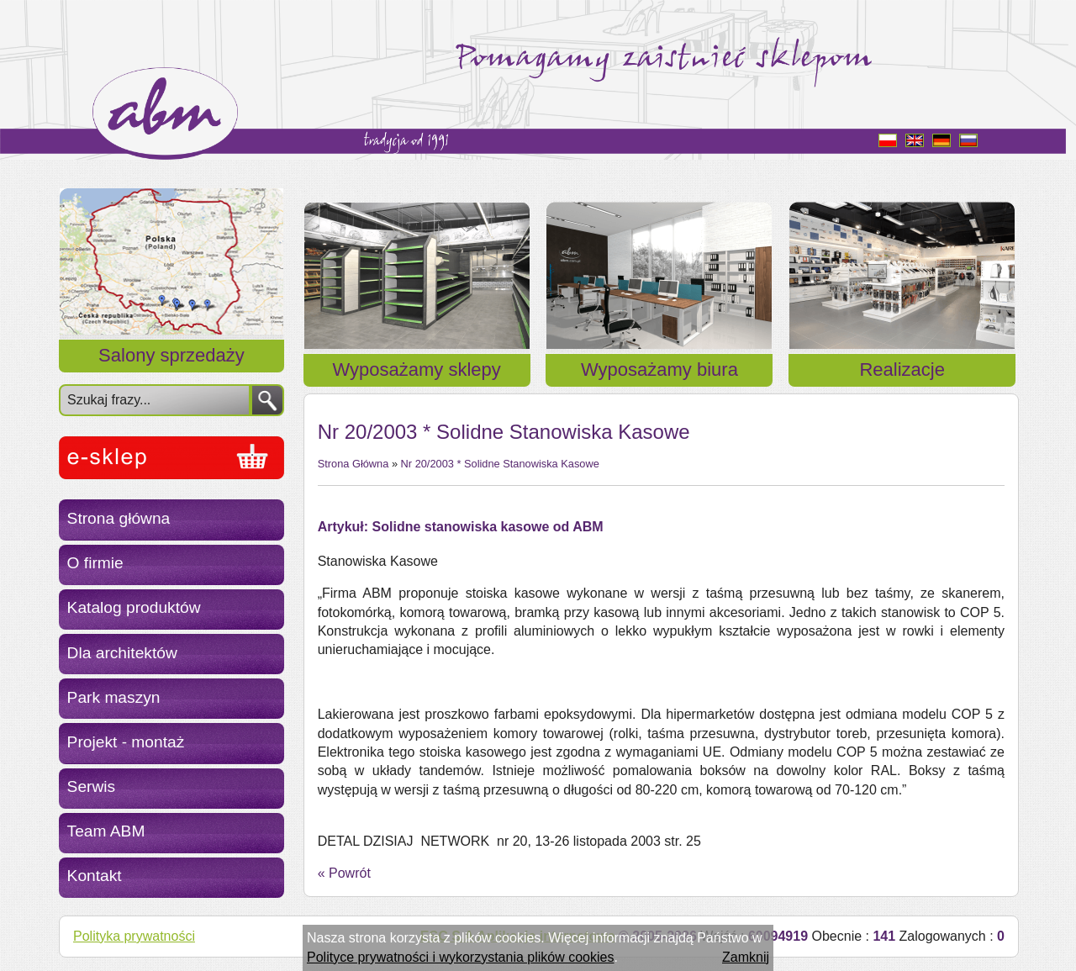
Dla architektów (122, 653)
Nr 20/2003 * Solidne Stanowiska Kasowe (500, 463)
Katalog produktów (134, 607)
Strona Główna (353, 463)
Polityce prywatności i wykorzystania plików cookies (460, 957)
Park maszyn (114, 697)
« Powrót (344, 873)
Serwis (91, 786)
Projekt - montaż (126, 742)
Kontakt (94, 875)
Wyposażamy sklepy (417, 369)
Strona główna (119, 518)
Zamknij (745, 957)
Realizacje (902, 369)
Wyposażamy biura (659, 369)
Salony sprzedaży (171, 355)
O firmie (95, 563)
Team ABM (106, 831)
